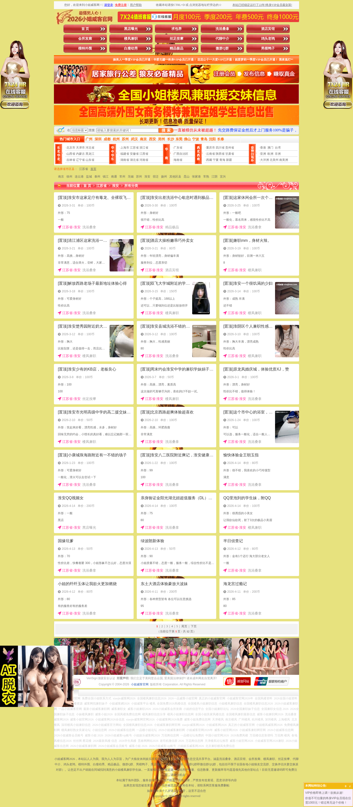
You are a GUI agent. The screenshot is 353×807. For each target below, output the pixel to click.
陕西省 (220, 153)
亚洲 (263, 153)
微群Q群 (222, 48)
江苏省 (134, 147)
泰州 (97, 176)
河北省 (90, 147)
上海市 (124, 147)
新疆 (229, 160)
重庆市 (210, 147)
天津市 (80, 147)
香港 (263, 147)
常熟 (206, 176)
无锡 (131, 176)
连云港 (79, 176)
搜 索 (166, 130)
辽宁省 (80, 160)
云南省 (210, 153)
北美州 (274, 160)
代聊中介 (222, 38)
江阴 (214, 176)
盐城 (89, 176)
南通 (114, 176)
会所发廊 (85, 38)
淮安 (147, 176)
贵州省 (229, 147)
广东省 (178, 147)
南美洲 (283, 160)
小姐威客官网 (140, 684)
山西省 (70, 153)
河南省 (143, 160)
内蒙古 (80, 153)
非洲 (278, 153)
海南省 (178, 160)
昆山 (186, 176)
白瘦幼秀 (131, 48)
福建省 (124, 153)
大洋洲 (264, 160)
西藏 (209, 160)
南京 (61, 176)
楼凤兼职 (131, 38)
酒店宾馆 (268, 29)
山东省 (90, 160)
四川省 (220, 147)
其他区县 (175, 176)
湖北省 (134, 160)
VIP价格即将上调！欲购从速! (324, 792)
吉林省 (70, 160)
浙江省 (143, 147)
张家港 (196, 176)
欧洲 (270, 153)
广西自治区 (181, 153)
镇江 (106, 176)
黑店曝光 (131, 29)
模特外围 (85, 48)
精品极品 (176, 48)
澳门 (270, 147)
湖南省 (124, 160)
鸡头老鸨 (268, 38)
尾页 (184, 626)
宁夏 (216, 160)
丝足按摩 (176, 38)
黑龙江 (90, 153)
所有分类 (131, 186)
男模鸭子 (268, 48)
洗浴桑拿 (222, 29)
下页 (194, 626)
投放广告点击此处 (176, 754)
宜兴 (223, 176)
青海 (222, 160)
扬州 (164, 176)
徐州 (69, 176)
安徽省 (134, 153)
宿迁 (156, 176)
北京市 (70, 147)
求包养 (176, 29)
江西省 (143, 153)
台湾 (278, 147)
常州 (122, 176)
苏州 (139, 176)
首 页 (85, 29)
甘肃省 (229, 153)
